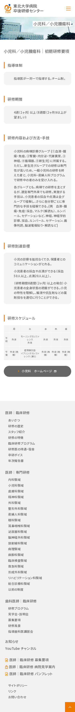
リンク (12, 691)
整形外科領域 (17, 508)
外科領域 (14, 503)
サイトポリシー (18, 685)
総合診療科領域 (19, 583)
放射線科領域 (17, 543)
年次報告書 (16, 461)
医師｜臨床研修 (17, 412)
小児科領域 (16, 485)
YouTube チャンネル (21, 648)
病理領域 (14, 549)
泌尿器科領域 (17, 531)
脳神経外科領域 (19, 537)
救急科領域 (16, 566)
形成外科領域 (17, 572)
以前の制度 (16, 589)
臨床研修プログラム (21, 443)
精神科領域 (16, 497)
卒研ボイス (15, 455)
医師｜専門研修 (17, 472)
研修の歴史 (16, 426)
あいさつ (14, 420)
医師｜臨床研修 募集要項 (29, 659)
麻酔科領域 (16, 555)
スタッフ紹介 (16, 432)
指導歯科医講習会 (20, 631)
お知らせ (11, 641)
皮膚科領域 (16, 491)
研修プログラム (18, 608)
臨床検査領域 (17, 560)
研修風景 (14, 626)
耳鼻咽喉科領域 (19, 526)
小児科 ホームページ (37, 371)
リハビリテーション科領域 (25, 578)
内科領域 (14, 479)
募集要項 (14, 620)
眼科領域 (14, 520)
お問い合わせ (17, 697)
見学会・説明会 (18, 614)
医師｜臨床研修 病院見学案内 (32, 666)
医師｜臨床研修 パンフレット (31, 673)
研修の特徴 (16, 437)
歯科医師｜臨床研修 (21, 600)
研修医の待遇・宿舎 (21, 449)
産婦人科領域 (17, 514)
